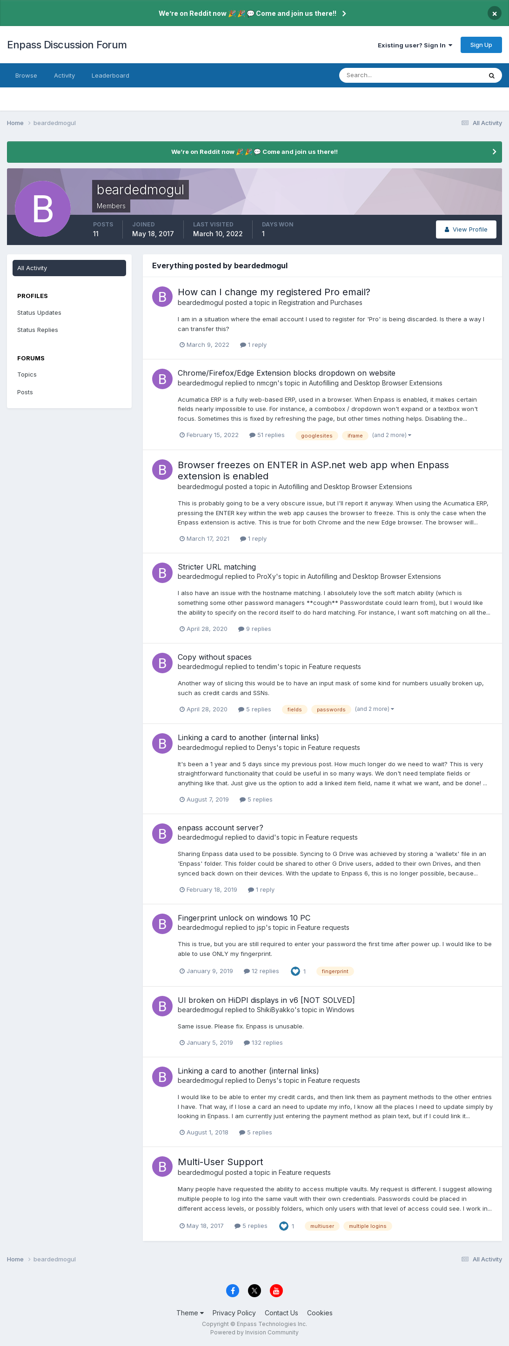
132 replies (263, 1042)
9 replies (254, 628)
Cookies (320, 1313)
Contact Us (281, 1313)
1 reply (253, 344)
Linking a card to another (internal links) (248, 737)
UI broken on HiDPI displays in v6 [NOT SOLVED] (266, 1000)
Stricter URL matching (217, 566)
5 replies (254, 709)
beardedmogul (200, 302)
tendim (267, 666)
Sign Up (481, 44)
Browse (26, 75)
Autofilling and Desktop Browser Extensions (375, 383)
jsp (261, 927)
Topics (27, 374)
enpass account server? (220, 827)
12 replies (261, 971)
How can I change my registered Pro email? (274, 292)
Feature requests (335, 666)
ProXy (266, 576)
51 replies (267, 434)
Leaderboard (110, 75)
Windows (340, 1010)
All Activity (32, 268)
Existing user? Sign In (415, 45)
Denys (266, 747)
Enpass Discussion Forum (67, 45)
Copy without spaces (215, 657)
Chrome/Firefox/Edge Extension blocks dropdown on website (286, 373)
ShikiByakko (276, 1010)
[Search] (380, 75)
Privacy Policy (234, 1313)
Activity (64, 75)
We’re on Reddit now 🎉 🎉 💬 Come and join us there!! (247, 13)
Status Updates (39, 312)
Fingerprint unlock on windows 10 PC (244, 917)
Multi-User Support (220, 1161)
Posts (25, 392)
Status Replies (37, 329)
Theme (190, 1313)
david (265, 837)
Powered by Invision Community (254, 1332)
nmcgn (267, 383)
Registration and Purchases (320, 302)
